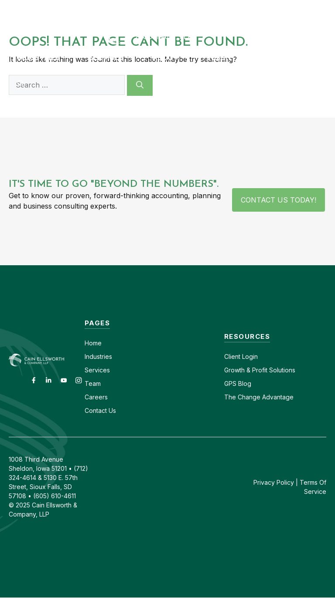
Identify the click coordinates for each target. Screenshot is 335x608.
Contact (163, 7)
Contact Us (100, 410)
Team (93, 383)
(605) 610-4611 (250, 7)
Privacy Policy (273, 482)
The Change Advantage (259, 397)
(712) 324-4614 (311, 7)
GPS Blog (276, 57)
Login (249, 356)
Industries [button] (48, 57)
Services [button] (116, 57)
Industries (98, 356)
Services (97, 370)
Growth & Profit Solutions (259, 370)
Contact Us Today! (278, 200)
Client (232, 356)
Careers (201, 7)
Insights (224, 57)
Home (93, 343)
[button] (21, 84)
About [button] (175, 57)
